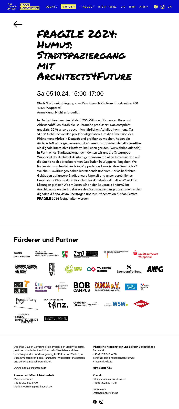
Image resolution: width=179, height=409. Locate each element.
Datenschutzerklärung (105, 393)
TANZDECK (86, 6)
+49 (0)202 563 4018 (105, 354)
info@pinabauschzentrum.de (109, 379)
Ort (123, 6)
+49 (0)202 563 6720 (26, 382)
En (170, 6)
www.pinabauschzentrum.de (30, 368)
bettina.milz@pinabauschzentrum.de (114, 357)
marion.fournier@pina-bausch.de (33, 386)
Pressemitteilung (102, 361)
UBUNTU (51, 6)
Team (132, 6)
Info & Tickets (107, 6)
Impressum (99, 389)
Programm (68, 6)
